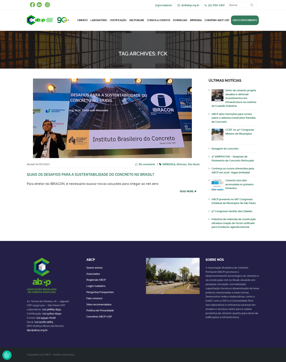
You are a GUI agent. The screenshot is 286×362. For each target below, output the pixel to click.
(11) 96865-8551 (51, 309)
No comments (147, 164)
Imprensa (196, 20)
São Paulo (194, 164)
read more (187, 191)
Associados (93, 273)
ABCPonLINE (136, 20)
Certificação (118, 20)
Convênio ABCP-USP (217, 20)
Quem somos (94, 267)
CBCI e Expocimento (245, 20)
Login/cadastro (163, 5)
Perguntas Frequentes (100, 292)
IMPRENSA (168, 164)
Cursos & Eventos (158, 20)
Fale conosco (94, 298)
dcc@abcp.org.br (190, 5)
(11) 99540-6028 (46, 317)
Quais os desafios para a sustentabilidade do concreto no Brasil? (90, 174)
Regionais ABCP (96, 279)
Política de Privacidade (100, 310)
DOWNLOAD (180, 20)
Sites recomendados (98, 304)
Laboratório (99, 20)
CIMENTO (82, 20)
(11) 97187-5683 (44, 321)
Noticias (181, 164)
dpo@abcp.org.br (37, 330)
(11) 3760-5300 (216, 5)
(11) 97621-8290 (52, 313)
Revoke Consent (7, 355)
